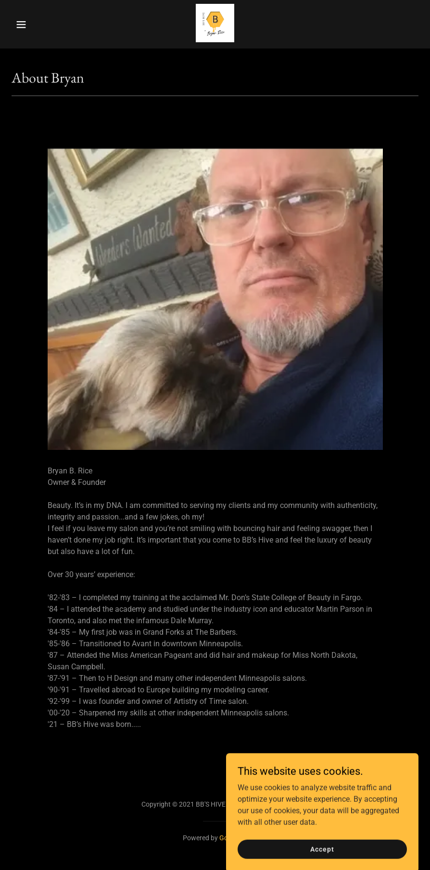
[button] (32, 24)
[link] (215, 39)
